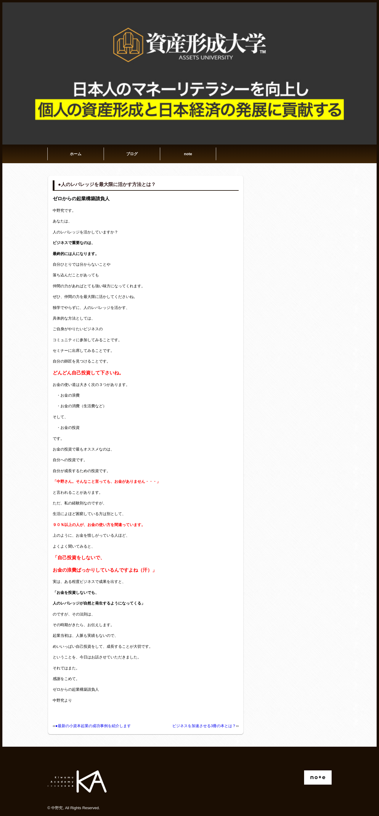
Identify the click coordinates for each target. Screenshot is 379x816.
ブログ (132, 154)
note (188, 154)
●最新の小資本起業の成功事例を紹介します (93, 726)
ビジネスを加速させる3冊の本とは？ (204, 726)
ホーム (75, 154)
